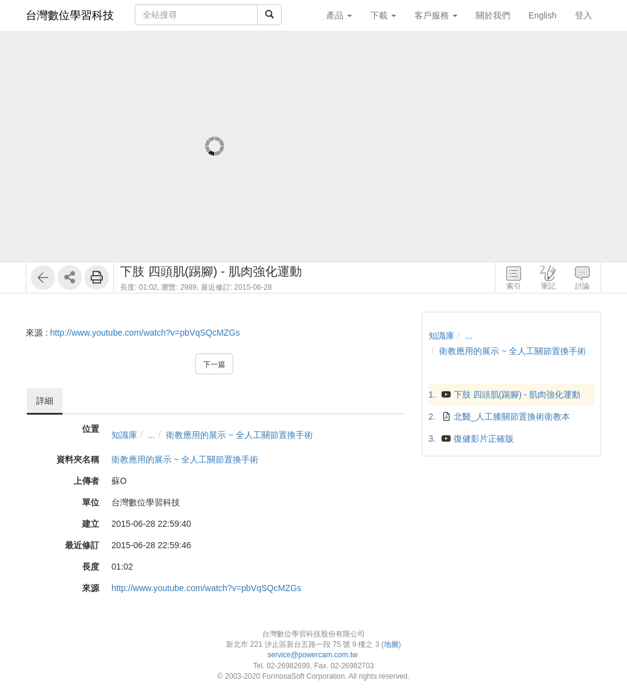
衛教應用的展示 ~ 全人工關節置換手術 (239, 435)
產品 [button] (339, 15)
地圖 (391, 644)
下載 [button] (383, 15)
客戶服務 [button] (436, 15)
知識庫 (124, 435)
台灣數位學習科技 (70, 15)
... (152, 435)
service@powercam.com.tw (314, 655)
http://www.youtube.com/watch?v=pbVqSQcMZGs (145, 333)
